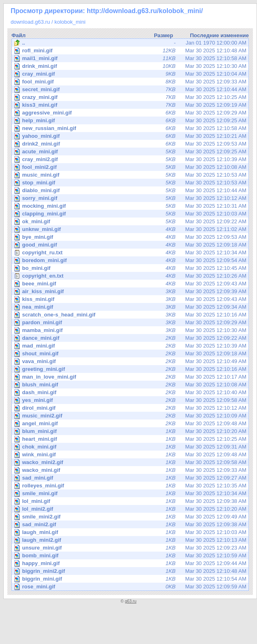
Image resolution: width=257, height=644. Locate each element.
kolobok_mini (70, 22)
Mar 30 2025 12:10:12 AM (131, 198)
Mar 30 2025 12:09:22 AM (131, 221)
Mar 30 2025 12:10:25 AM (131, 97)
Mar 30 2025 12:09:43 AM (131, 283)
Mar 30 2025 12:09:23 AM (131, 548)
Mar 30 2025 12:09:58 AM (131, 400)
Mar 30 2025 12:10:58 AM (131, 58)
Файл (18, 35)
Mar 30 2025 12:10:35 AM (131, 485)
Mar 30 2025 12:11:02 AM (131, 229)
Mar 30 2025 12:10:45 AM (131, 268)
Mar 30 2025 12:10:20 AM (131, 431)
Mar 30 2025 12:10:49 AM (131, 361)
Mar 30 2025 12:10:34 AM (130, 252)
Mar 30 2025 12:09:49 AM (131, 517)
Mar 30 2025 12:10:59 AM (131, 555)
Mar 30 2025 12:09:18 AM (131, 245)
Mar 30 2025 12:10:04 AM (131, 74)
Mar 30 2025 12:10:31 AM (131, 206)
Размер (163, 35)
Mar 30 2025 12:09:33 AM (131, 81)
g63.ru (130, 601)
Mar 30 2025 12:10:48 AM (131, 50)
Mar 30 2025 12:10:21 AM (131, 136)
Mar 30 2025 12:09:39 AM (131, 291)
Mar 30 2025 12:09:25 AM (131, 120)
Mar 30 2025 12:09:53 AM (131, 144)
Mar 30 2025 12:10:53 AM (131, 175)
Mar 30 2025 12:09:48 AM (131, 423)
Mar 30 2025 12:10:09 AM (131, 416)
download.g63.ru (30, 22)
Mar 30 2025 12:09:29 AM (131, 113)
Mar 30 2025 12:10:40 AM (131, 392)
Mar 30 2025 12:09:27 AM (131, 478)
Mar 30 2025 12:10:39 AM (131, 159)
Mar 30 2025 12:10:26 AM (130, 276)
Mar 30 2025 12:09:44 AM (131, 563)
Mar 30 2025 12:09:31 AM (131, 447)
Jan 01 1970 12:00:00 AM (130, 43)
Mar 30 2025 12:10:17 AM (131, 377)
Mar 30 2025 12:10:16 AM (131, 315)
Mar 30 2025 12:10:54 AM (131, 579)
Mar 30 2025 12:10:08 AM (131, 167)
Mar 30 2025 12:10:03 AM (131, 214)
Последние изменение (219, 35)
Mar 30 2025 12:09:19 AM (131, 105)
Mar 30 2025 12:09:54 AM (131, 260)
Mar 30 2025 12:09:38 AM (131, 501)
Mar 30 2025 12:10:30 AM (131, 66)
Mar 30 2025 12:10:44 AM (131, 89)
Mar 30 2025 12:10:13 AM (131, 540)
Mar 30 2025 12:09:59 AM (131, 586)
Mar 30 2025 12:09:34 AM (131, 307)
